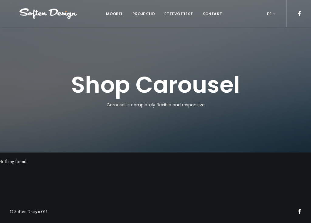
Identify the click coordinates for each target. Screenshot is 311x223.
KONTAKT (207, 13)
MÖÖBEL (109, 13)
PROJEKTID (139, 13)
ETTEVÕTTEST (173, 13)
